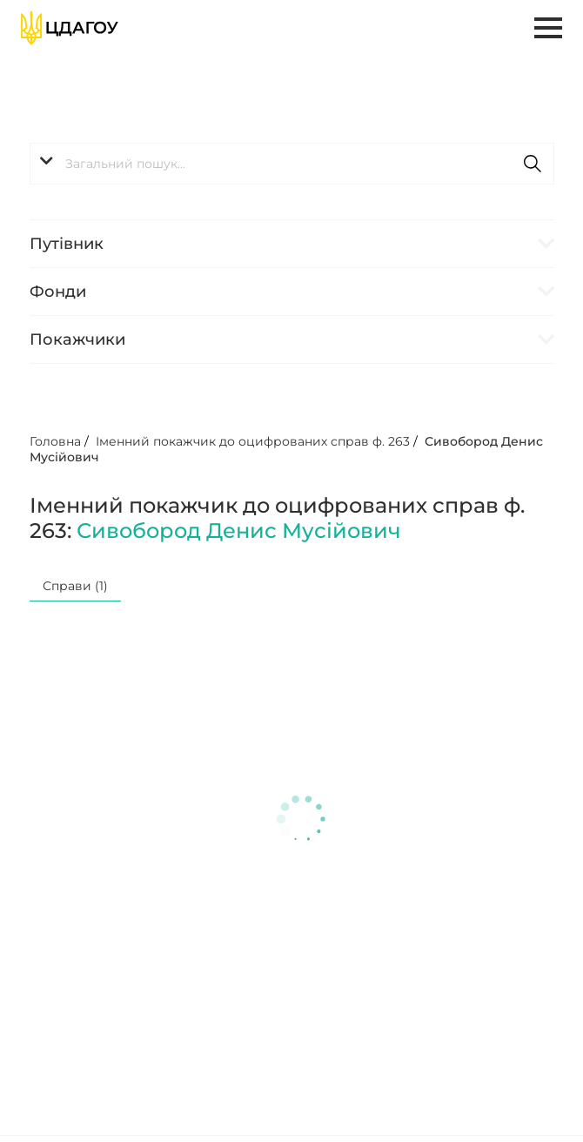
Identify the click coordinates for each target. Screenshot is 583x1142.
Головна (55, 441)
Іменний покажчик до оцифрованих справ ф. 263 (253, 441)
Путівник (67, 243)
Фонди (58, 291)
